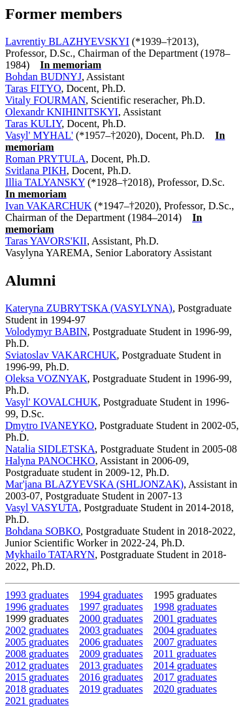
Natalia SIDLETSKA (50, 448)
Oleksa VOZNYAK (46, 378)
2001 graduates (185, 618)
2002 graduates (37, 630)
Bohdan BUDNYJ (43, 76)
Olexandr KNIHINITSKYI (61, 111)
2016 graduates (110, 677)
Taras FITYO (33, 88)
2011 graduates (185, 653)
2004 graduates (185, 630)
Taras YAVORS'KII (46, 240)
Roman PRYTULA (45, 158)
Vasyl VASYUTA (41, 507)
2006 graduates (110, 641)
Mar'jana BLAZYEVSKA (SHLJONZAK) (94, 484)
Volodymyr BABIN (46, 331)
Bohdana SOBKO (42, 531)
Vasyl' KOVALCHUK (51, 402)
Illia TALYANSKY (45, 182)
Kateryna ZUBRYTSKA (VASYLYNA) (88, 308)
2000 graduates (110, 618)
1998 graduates (185, 606)
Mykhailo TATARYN (50, 554)
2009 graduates (110, 653)
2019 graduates (110, 688)
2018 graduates (37, 688)
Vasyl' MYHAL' (39, 135)
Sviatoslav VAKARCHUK (61, 355)
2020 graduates (185, 688)
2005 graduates (37, 641)
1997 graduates (110, 606)
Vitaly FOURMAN (45, 100)
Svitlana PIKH (36, 170)
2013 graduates (110, 665)
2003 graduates (110, 630)
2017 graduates (185, 677)
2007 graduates (185, 641)
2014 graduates (185, 665)
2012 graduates (37, 665)
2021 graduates (37, 700)
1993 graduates (37, 595)
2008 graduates (37, 653)
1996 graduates (37, 606)
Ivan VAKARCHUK (48, 205)
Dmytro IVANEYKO (49, 425)
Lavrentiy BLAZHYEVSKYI (67, 41)
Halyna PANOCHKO (50, 460)
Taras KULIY (33, 123)
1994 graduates (110, 595)
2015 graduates (37, 677)
